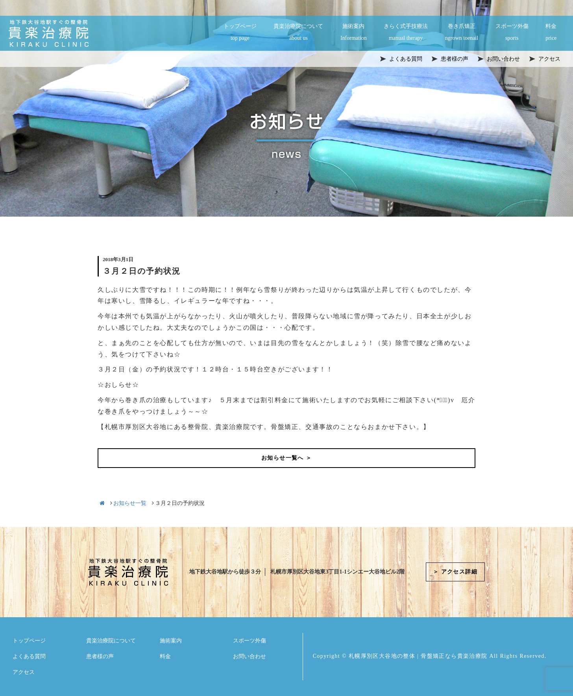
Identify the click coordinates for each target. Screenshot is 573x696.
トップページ (240, 32)
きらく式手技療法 (406, 32)
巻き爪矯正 (461, 32)
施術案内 (353, 32)
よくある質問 (29, 656)
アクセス (24, 672)
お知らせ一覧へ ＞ (286, 458)
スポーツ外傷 (512, 32)
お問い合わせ (249, 656)
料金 (550, 32)
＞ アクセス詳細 (455, 572)
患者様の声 (100, 656)
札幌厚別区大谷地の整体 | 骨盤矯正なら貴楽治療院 (418, 656)
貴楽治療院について (298, 32)
